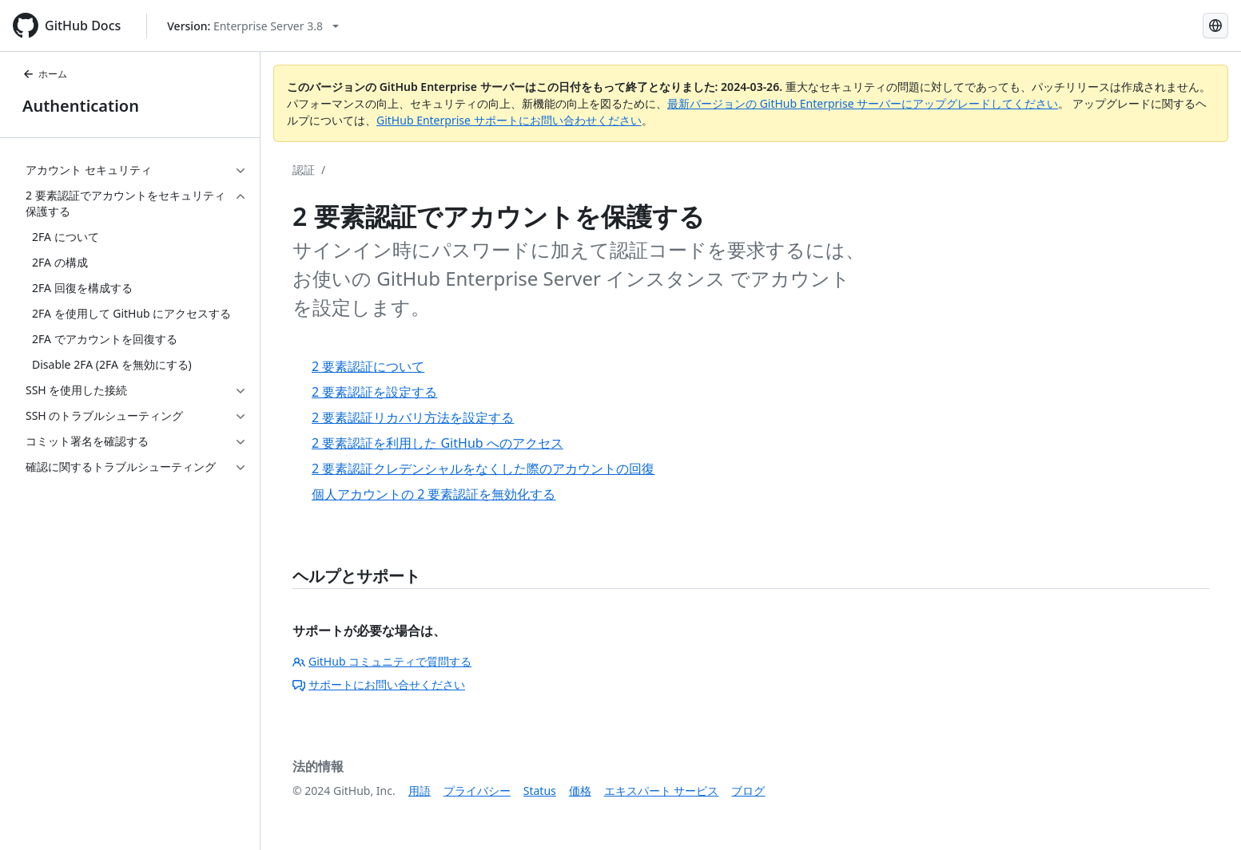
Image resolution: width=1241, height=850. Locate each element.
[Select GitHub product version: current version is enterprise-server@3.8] (253, 26)
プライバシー (477, 790)
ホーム (44, 74)
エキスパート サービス (661, 790)
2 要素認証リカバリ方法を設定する (413, 417)
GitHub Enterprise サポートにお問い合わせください (509, 120)
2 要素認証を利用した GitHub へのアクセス (437, 443)
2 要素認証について (368, 366)
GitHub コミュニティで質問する (381, 661)
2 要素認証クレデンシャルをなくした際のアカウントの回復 (483, 468)
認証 (303, 169)
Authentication (80, 106)
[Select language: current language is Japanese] (1215, 25)
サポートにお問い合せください (378, 684)
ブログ (748, 790)
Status (539, 790)
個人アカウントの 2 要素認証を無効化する (433, 494)
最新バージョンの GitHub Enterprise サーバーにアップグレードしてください (862, 103)
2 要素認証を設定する (374, 392)
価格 (580, 790)
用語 (419, 790)
